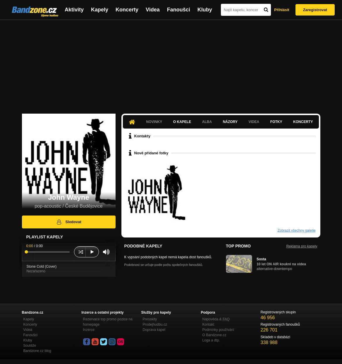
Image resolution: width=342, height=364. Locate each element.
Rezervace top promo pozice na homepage (108, 322)
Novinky (154, 122)
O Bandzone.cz (214, 335)
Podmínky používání (218, 330)
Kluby (204, 10)
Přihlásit (281, 10)
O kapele (182, 122)
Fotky (276, 122)
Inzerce (88, 330)
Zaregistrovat (315, 10)
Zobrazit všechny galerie (296, 230)
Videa (153, 10)
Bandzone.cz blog (37, 351)
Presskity (150, 319)
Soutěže (29, 346)
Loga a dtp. (211, 340)
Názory (230, 122)
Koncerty (127, 10)
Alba (207, 122)
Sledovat (68, 222)
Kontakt (208, 324)
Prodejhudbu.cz (155, 324)
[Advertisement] (171, 64)
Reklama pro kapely (301, 246)
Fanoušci (178, 10)
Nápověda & (216, 319)
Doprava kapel (154, 330)
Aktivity (74, 10)
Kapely (99, 10)
